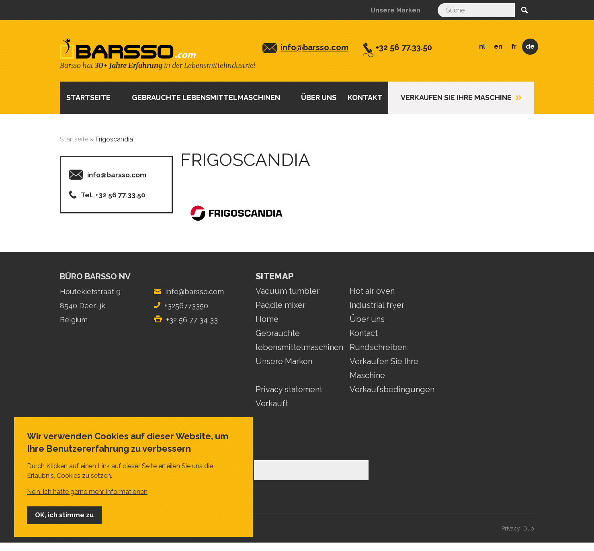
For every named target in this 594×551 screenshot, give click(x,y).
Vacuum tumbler (288, 291)
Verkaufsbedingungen (392, 389)
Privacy (511, 528)
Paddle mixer (280, 305)
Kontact (364, 333)
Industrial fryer (377, 305)
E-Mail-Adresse (85, 453)
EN (498, 46)
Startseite (88, 97)
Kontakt (365, 97)
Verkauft (272, 403)
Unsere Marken (395, 10)
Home (267, 319)
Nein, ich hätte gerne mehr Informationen (87, 492)
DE (530, 46)
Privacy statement (289, 389)
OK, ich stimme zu (64, 515)
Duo (528, 528)
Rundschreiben (378, 347)
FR (514, 46)
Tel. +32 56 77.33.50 (113, 195)
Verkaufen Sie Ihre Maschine (456, 97)
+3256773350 (186, 305)
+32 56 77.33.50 (403, 47)
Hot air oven (372, 291)
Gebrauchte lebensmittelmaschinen (206, 97)
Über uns (367, 319)
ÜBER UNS (318, 97)
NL (482, 46)
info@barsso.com (314, 47)
